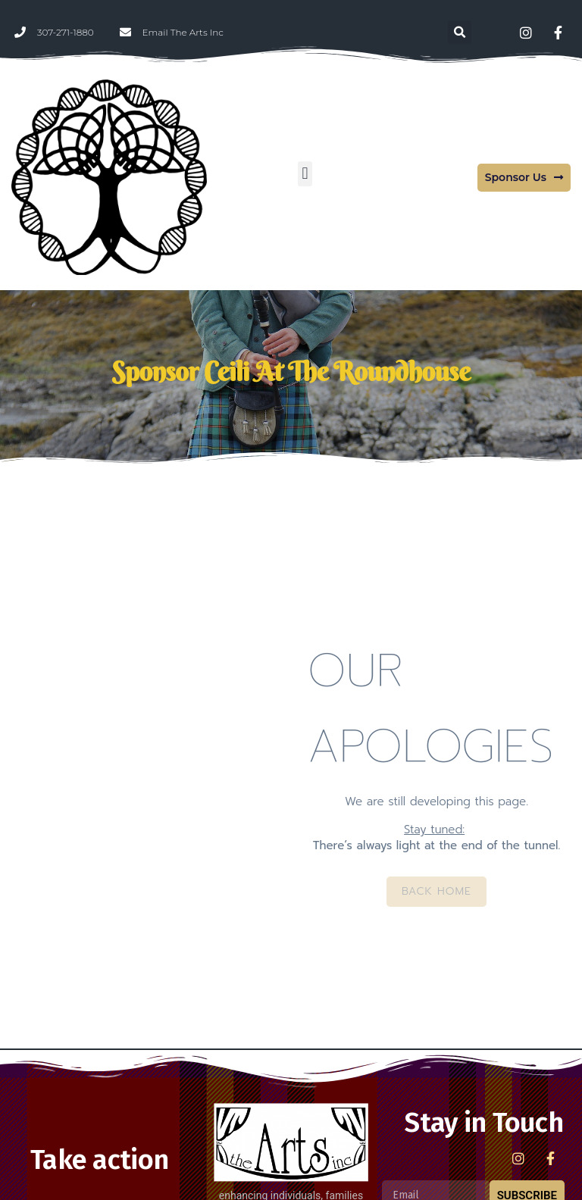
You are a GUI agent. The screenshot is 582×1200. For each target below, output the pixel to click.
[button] (459, 32)
